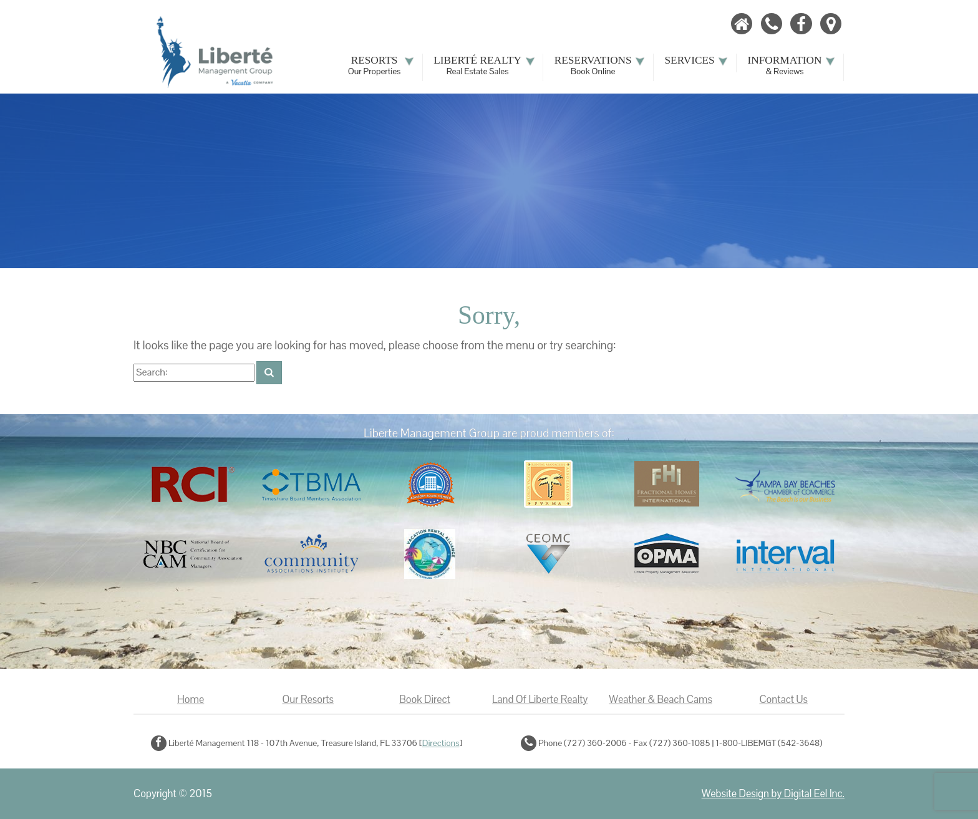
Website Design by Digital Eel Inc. (773, 793)
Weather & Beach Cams (660, 699)
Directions (441, 743)
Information (792, 65)
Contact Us (783, 699)
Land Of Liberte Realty (540, 699)
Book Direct (424, 699)
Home (190, 699)
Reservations (600, 65)
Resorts (381, 65)
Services (697, 60)
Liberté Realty (484, 65)
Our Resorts (308, 699)
